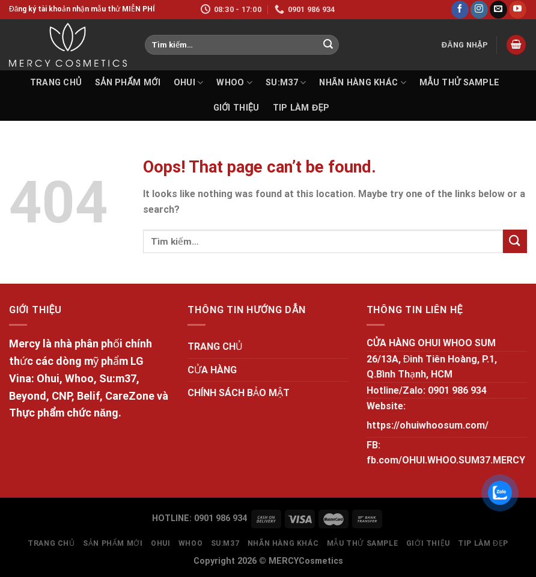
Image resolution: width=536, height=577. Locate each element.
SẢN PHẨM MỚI (127, 83)
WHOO (234, 82)
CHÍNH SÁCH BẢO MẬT (238, 392)
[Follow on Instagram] (479, 10)
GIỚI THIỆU (236, 108)
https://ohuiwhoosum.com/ (428, 425)
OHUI (189, 82)
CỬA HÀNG (212, 370)
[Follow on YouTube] (517, 10)
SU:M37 (286, 82)
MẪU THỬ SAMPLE (459, 83)
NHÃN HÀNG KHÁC (362, 82)
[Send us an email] (498, 10)
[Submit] (328, 45)
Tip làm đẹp (301, 108)
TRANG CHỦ (56, 83)
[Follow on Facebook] (460, 10)
